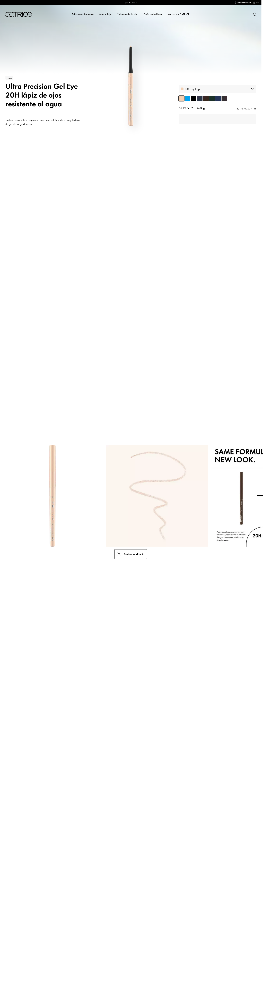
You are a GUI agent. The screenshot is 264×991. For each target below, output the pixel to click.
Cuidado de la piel (127, 14)
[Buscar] (255, 14)
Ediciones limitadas (83, 14)
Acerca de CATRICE (178, 14)
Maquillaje (105, 14)
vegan (9, 77)
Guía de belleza (153, 14)
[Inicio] (18, 14)
